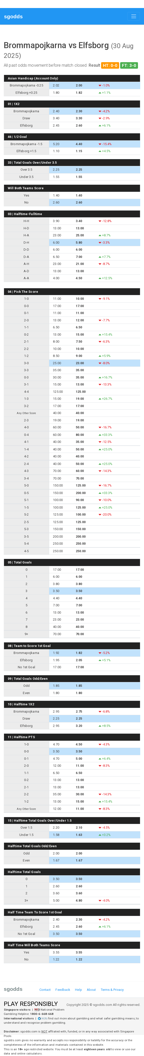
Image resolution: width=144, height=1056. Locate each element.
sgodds (13, 16)
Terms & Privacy (112, 990)
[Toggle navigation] (133, 16)
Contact (45, 990)
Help (78, 990)
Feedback (62, 990)
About (91, 990)
